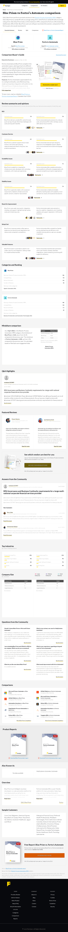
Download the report (61, 55)
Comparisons (35, 30)
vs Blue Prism (18, 692)
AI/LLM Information (15, 906)
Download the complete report (50, 84)
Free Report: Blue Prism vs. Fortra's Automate (44, 845)
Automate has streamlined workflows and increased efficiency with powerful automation (49, 429)
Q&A (27, 30)
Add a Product (15, 900)
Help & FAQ (15, 903)
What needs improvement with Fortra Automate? (50, 664)
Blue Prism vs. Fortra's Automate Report (53, 30)
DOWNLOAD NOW (44, 855)
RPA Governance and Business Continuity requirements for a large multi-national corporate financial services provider (33, 492)
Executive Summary (9, 30)
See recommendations (37, 465)
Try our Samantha (34, 2)
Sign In (62, 5)
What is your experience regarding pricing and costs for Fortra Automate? (49, 647)
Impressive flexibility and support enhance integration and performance (17, 429)
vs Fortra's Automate (51, 691)
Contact (34, 906)
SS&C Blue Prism (26, 802)
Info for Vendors (15, 897)
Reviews (20, 30)
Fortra (61, 802)
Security (52, 906)
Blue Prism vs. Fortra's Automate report (16, 868)
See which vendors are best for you (39, 454)
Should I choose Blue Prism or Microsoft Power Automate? (17, 629)
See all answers (7, 403)
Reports (15, 918)
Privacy (53, 894)
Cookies (52, 897)
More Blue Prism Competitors (24, 720)
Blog (34, 897)
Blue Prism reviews (20, 46)
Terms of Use (52, 900)
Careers (34, 903)
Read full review (26, 446)
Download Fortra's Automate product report (50, 758)
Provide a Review (15, 894)
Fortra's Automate (50, 42)
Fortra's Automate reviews (52, 46)
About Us (34, 894)
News (34, 900)
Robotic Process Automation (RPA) (45, 17)
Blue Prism (18, 42)
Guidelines (52, 903)
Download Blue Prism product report (19, 758)
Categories (15, 912)
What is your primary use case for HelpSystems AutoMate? (49, 629)
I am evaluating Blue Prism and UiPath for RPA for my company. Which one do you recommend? (17, 647)
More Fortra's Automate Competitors (54, 720)
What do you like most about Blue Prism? (15, 664)
